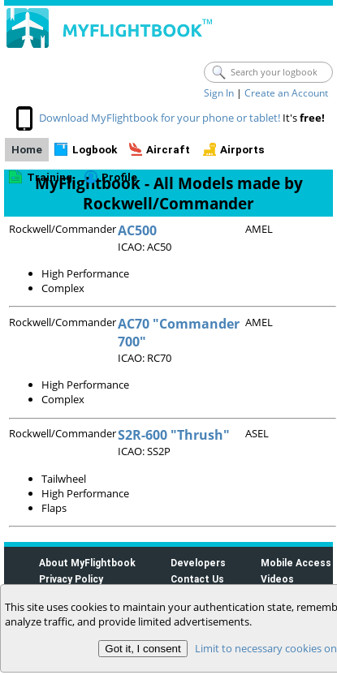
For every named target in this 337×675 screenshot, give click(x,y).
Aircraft (168, 150)
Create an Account (286, 93)
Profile (119, 177)
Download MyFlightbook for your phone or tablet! (159, 117)
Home (26, 150)
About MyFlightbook (87, 563)
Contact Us (197, 579)
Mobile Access (296, 563)
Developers (198, 563)
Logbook (94, 150)
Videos (277, 579)
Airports (242, 150)
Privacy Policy (71, 579)
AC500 (137, 230)
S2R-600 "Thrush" (174, 435)
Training (49, 177)
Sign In (219, 93)
